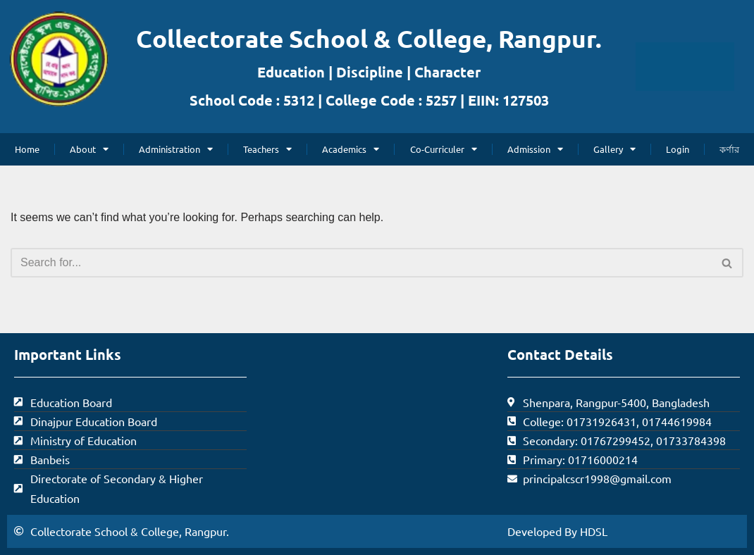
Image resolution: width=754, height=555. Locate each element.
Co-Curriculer (443, 149)
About (89, 149)
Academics (350, 149)
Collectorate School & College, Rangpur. (369, 38)
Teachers (267, 149)
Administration (176, 149)
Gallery (614, 149)
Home (27, 149)
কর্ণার (729, 149)
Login (677, 149)
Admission (535, 149)
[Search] (361, 263)
